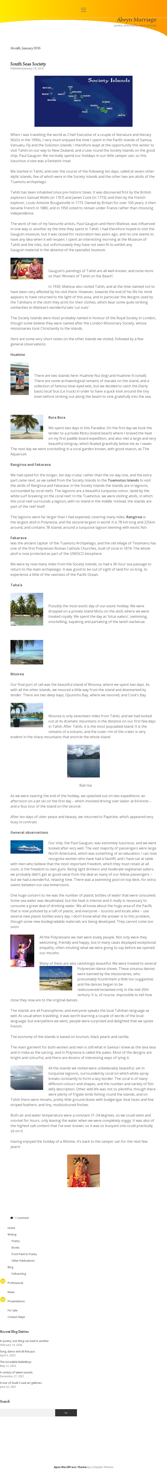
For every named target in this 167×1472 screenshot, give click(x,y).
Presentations (16, 1301)
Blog (10, 1267)
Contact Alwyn (16, 1317)
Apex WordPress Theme (70, 1467)
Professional (15, 1283)
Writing (12, 1234)
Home (11, 1228)
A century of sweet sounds (16, 1372)
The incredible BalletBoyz (15, 1362)
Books (15, 1247)
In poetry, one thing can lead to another (24, 1341)
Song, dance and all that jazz (17, 1351)
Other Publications (23, 1261)
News (11, 1292)
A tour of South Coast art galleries (21, 1383)
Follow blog (19, 1274)
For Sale (12, 1310)
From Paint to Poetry (24, 1254)
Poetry (16, 1241)
